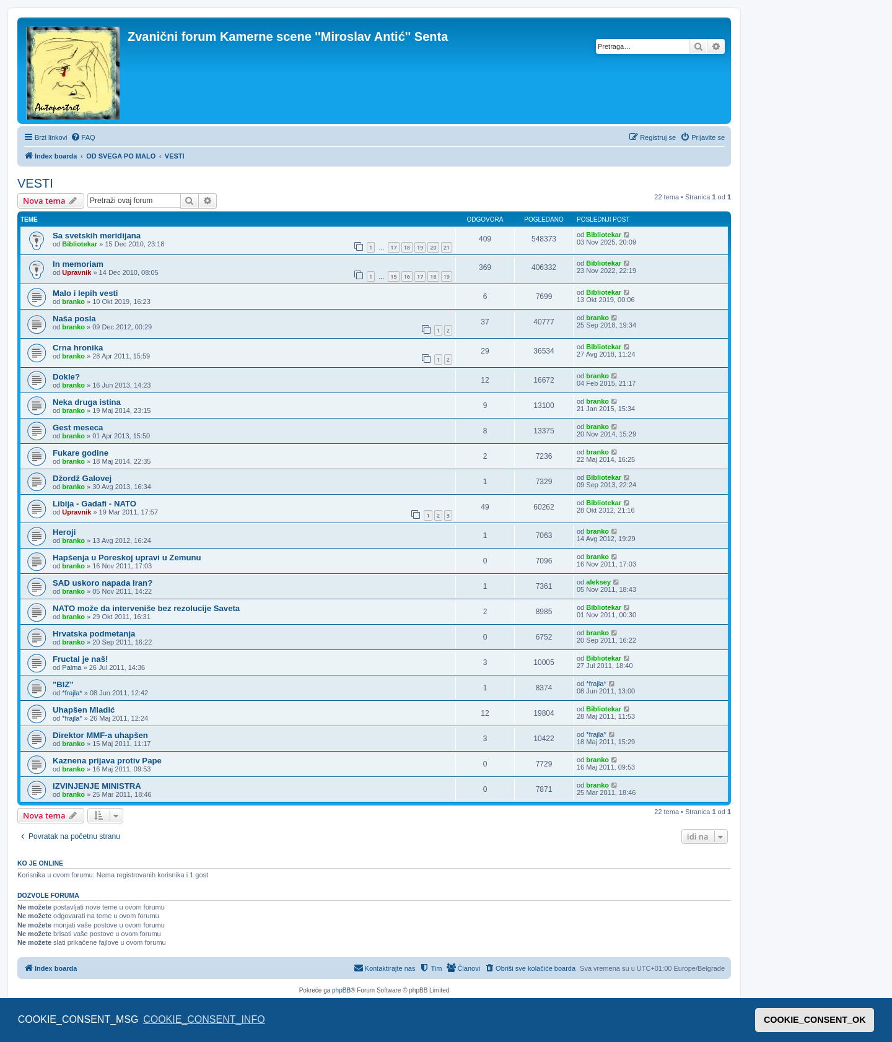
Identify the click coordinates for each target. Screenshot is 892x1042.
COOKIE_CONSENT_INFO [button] (204, 1019)
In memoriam (78, 264)
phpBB (341, 990)
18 (407, 247)
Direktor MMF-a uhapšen (100, 735)
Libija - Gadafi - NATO (94, 503)
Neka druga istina (87, 402)
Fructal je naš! (80, 659)
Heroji (64, 532)
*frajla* (72, 693)
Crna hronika (78, 347)
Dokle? (66, 376)
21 (447, 247)
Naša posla (74, 318)
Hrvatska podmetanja (94, 633)
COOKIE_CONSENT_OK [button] (815, 1020)
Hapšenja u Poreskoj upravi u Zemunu (127, 557)
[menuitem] (83, 137)
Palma (71, 667)
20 (433, 247)
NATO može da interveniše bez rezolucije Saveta (146, 608)
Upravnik (76, 272)
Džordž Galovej (82, 478)
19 (420, 247)
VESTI (35, 183)
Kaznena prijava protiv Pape (107, 760)
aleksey (598, 582)
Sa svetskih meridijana (97, 235)
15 (393, 276)
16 (407, 276)
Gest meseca (78, 427)
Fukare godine (80, 453)
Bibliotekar (79, 244)
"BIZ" (63, 684)
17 (393, 247)
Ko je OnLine (40, 863)
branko (73, 301)
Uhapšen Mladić (84, 709)
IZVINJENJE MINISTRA (97, 786)
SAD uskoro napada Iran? (102, 583)
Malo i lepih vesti (85, 293)
